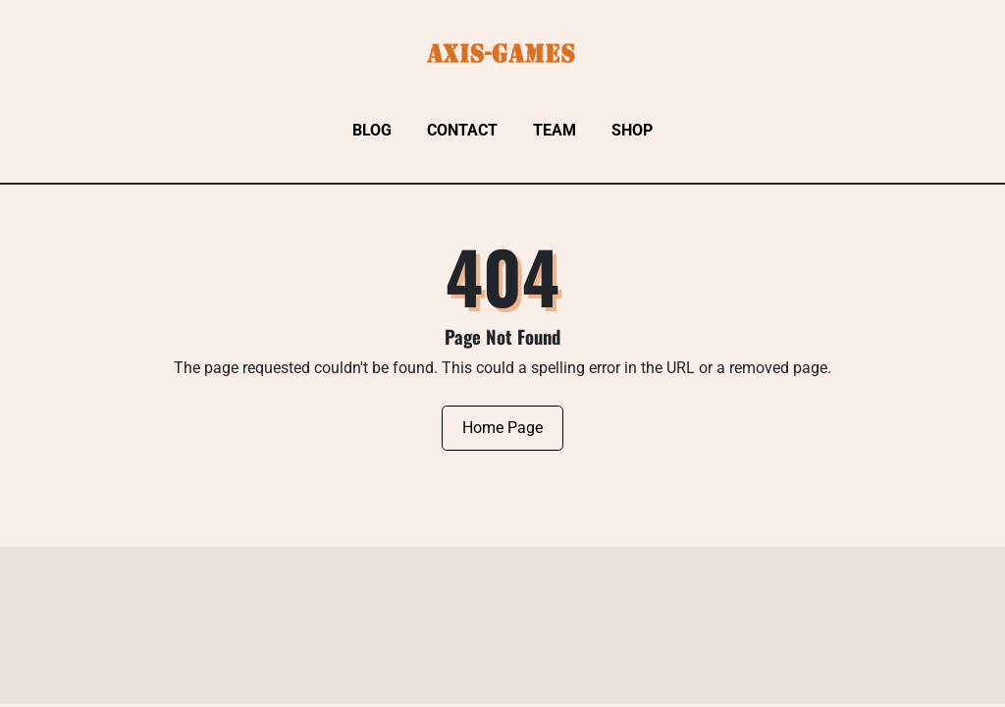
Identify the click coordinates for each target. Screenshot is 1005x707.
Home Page (502, 427)
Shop (632, 130)
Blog (372, 130)
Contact (462, 130)
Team (554, 130)
